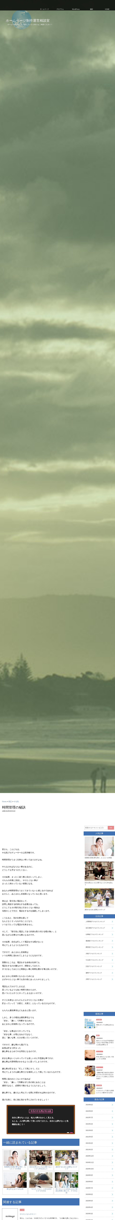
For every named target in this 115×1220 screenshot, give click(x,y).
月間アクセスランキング (94, 979)
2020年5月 (89, 1201)
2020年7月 (89, 1188)
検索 (111, 827)
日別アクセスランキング (94, 966)
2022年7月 (89, 1117)
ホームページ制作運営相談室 (29, 22)
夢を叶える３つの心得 (15, 1189)
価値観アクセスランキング (94, 941)
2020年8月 (89, 1181)
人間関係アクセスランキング (95, 921)
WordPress (76, 9)
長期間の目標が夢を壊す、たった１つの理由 (15, 1168)
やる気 (16, 801)
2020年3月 (89, 1213)
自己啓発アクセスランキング (95, 928)
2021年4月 (89, 1143)
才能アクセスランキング (94, 953)
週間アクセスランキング (94, 973)
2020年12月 (90, 1156)
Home (4, 801)
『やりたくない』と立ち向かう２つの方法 (41, 1190)
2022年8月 (89, 1111)
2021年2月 (89, 1149)
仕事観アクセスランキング (94, 934)
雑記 (91, 9)
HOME (107, 9)
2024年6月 (89, 1105)
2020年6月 (89, 1194)
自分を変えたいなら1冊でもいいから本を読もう (40, 1168)
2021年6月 (89, 1130)
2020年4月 (89, 1207)
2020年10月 (90, 1169)
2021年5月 (89, 1137)
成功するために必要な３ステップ (66, 1168)
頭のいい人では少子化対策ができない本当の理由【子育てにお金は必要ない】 (105, 1042)
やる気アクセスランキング (94, 960)
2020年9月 (89, 1175)
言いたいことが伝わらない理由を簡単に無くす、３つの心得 (66, 1191)
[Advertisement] (40, 829)
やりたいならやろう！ (28, 1214)
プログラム (60, 9)
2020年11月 (90, 1162)
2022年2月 (89, 1124)
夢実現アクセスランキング (94, 947)
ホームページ (44, 9)
